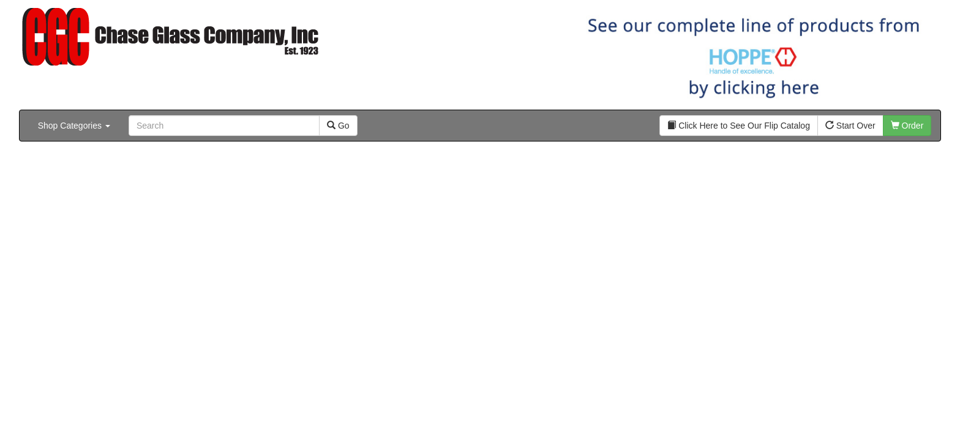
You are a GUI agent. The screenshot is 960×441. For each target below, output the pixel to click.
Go (338, 125)
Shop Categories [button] (74, 125)
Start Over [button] (850, 125)
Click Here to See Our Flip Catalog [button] (738, 125)
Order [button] (907, 125)
